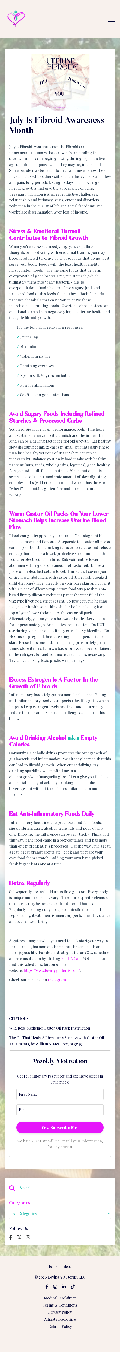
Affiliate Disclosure (60, 1319)
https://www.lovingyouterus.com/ (52, 970)
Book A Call (70, 958)
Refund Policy (60, 1326)
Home (52, 1266)
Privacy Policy (60, 1312)
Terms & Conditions (60, 1305)
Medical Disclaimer (60, 1297)
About (68, 1266)
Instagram (57, 979)
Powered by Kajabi (60, 1340)
